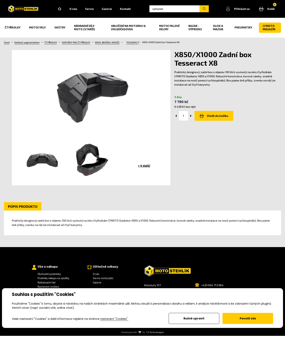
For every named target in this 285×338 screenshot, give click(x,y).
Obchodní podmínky (49, 276)
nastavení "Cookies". (114, 319)
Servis (95, 10)
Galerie (113, 10)
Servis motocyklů (103, 280)
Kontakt (131, 10)
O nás (79, 10)
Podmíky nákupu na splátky (53, 280)
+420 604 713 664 (212, 287)
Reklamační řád (46, 284)
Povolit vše (248, 318)
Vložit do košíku (213, 118)
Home (65, 10)
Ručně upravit (193, 318)
